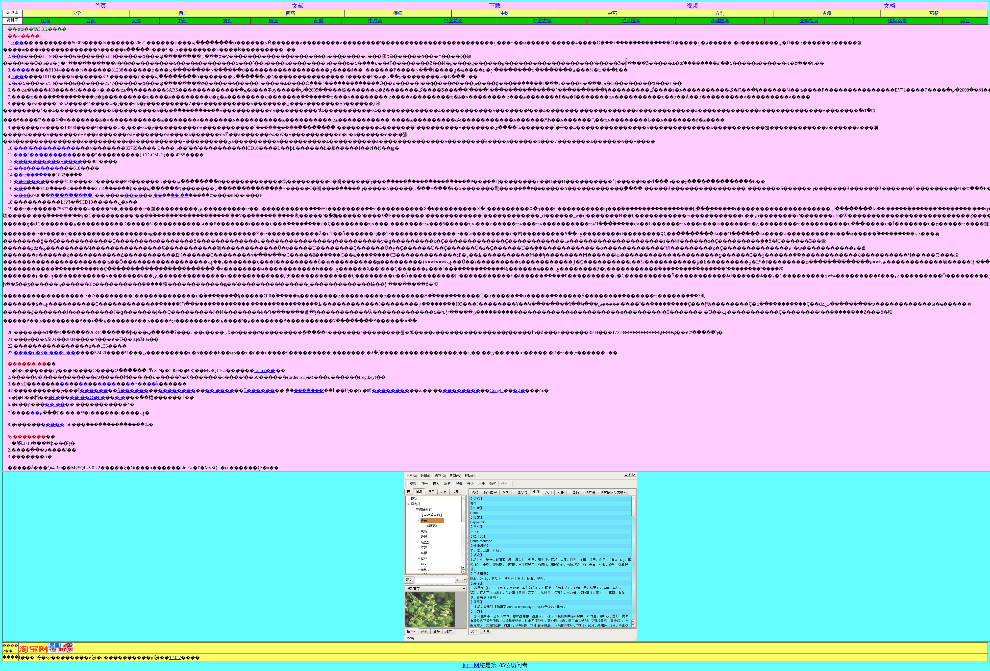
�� (64, 383)
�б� (54, 397)
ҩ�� (17, 42)
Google (497, 390)
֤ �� (157, 195)
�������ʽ (309, 390)
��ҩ (17, 56)
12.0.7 (175, 657)
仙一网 (470, 665)
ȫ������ (132, 390)
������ (94, 390)
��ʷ (131, 383)
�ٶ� (519, 390)
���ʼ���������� (44, 148)
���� (20, 69)
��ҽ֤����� (30, 174)
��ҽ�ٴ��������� (54, 195)
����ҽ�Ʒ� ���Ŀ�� (44, 352)
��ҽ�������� (39, 168)
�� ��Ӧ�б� (87, 397)
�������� (177, 390)
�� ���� (219, 390)
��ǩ (153, 383)
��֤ (18, 188)
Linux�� (264, 370)
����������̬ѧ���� (48, 161)
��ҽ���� (29, 181)
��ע (36, 412)
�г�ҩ (18, 83)
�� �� (180, 195)
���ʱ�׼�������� (42, 154)
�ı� (120, 397)
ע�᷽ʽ (39, 377)
